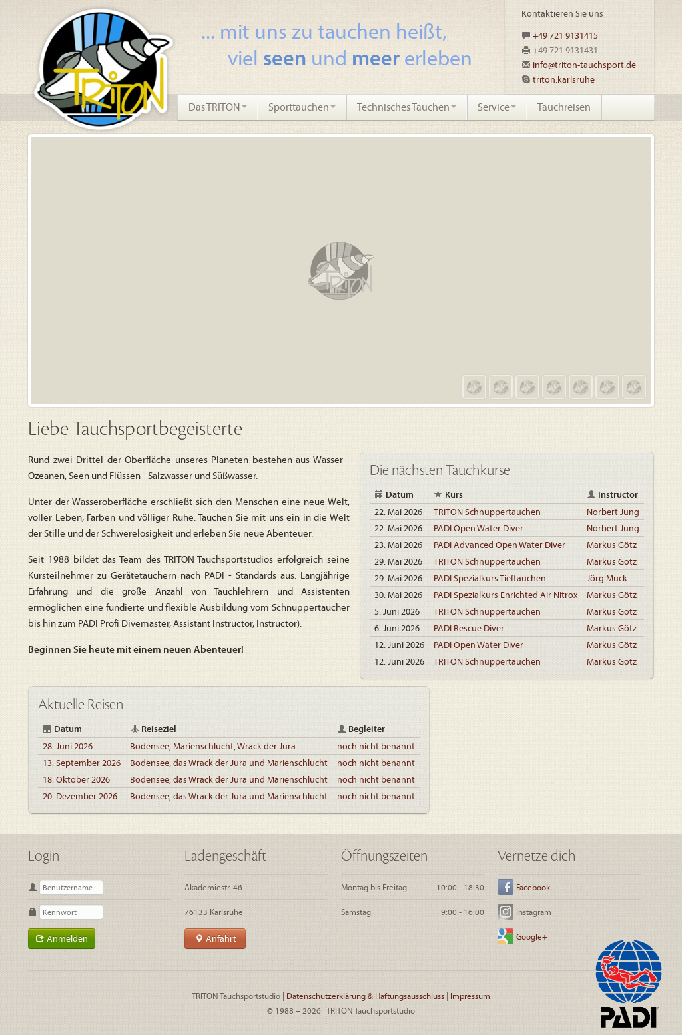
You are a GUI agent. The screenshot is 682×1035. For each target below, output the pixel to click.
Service (497, 106)
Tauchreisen (564, 106)
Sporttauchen (302, 106)
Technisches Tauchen (406, 106)
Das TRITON (217, 106)
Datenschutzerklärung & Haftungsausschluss (365, 995)
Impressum (470, 995)
